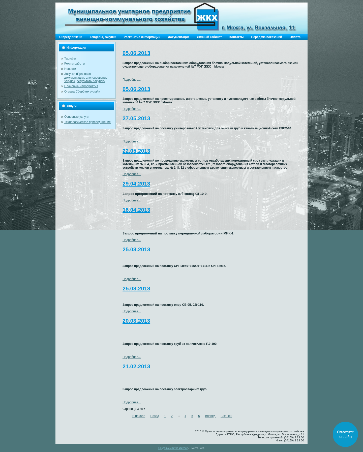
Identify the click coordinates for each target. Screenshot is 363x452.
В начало (138, 416)
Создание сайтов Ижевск (173, 448)
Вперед (210, 416)
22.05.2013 (136, 151)
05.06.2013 (136, 53)
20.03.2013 (136, 321)
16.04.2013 (136, 210)
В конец (226, 416)
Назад (154, 416)
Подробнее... (132, 79)
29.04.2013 (136, 183)
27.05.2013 (136, 118)
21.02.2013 (136, 366)
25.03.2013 (136, 249)
